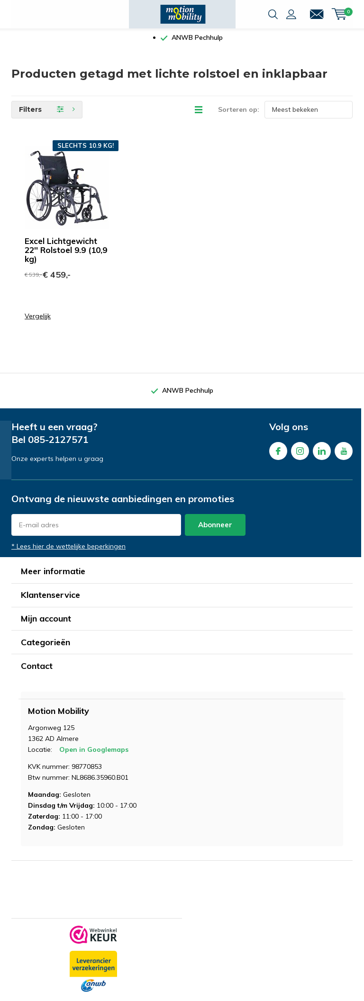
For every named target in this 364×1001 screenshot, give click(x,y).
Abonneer (215, 531)
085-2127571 (58, 446)
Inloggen (291, 14)
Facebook (278, 456)
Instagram (300, 456)
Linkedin (322, 456)
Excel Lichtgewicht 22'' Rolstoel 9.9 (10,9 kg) (66, 257)
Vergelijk (38, 323)
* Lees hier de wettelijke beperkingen (68, 553)
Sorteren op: (238, 116)
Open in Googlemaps (93, 756)
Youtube (344, 456)
